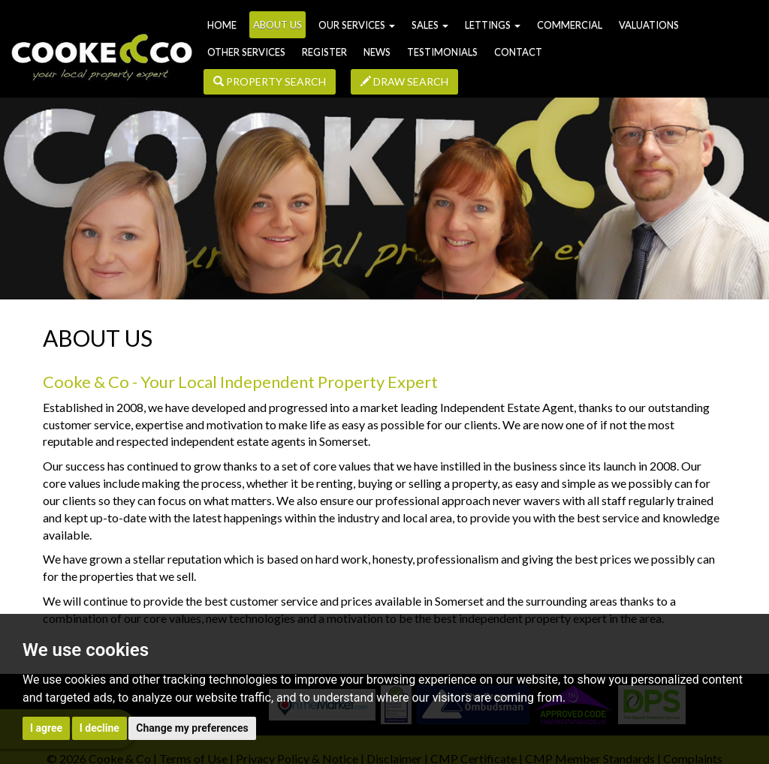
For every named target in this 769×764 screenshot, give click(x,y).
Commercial (569, 25)
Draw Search (404, 81)
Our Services (356, 25)
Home (222, 25)
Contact (518, 52)
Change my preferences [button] (192, 728)
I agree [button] (46, 728)
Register (324, 52)
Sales (430, 25)
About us (277, 25)
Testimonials (442, 52)
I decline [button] (99, 728)
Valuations (649, 25)
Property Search (269, 81)
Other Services (246, 52)
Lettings (492, 25)
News (377, 52)
